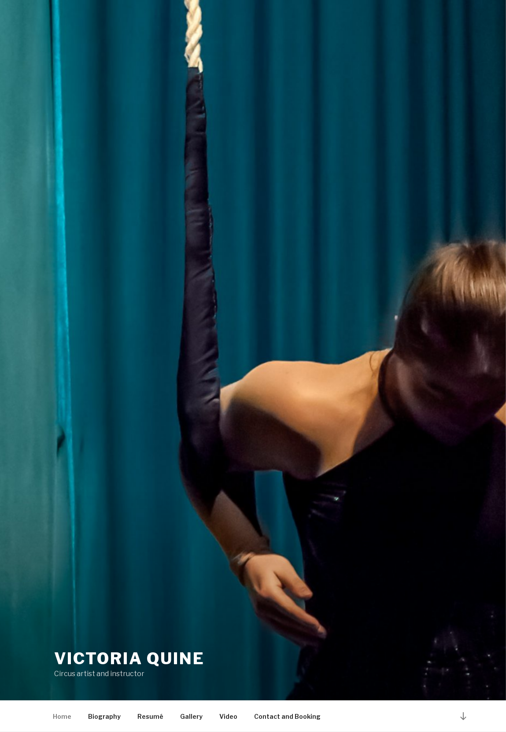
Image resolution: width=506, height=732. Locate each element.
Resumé (150, 716)
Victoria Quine (129, 658)
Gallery (191, 716)
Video (228, 716)
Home (62, 716)
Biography (104, 716)
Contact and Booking (287, 716)
